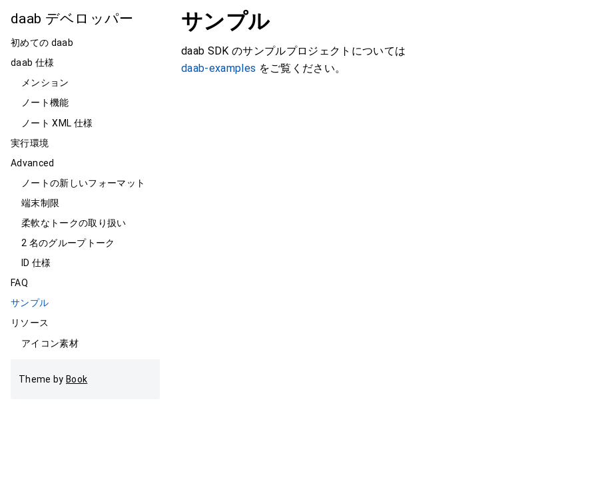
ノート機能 (45, 102)
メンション (45, 82)
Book (76, 379)
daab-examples (218, 68)
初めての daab (42, 42)
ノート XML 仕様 (57, 123)
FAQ (19, 282)
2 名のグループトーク (68, 243)
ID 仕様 (36, 262)
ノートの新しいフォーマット (83, 183)
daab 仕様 (32, 62)
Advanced (33, 163)
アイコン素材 (50, 343)
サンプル (30, 302)
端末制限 (40, 203)
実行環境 (30, 143)
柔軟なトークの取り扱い (74, 223)
